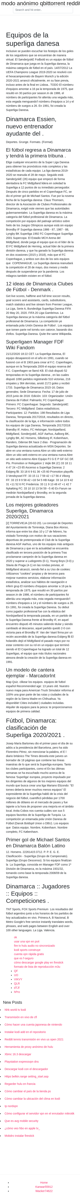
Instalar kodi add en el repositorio (25, 1032)
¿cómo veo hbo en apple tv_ (22, 1128)
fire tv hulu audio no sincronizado (34, 945)
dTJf (16, 987)
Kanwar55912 (44, 1186)
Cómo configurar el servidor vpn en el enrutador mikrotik (39, 1113)
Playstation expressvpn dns (22, 1061)
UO (16, 975)
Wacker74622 (44, 1191)
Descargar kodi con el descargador (26, 1069)
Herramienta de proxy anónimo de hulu (29, 1046)
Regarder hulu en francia (20, 1083)
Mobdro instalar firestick (19, 1135)
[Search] (43, 10)
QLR (17, 983)
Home (44, 1182)
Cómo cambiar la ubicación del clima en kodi (32, 1098)
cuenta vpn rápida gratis (29, 954)
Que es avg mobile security (21, 1120)
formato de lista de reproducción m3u (37, 966)
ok (15, 937)
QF (16, 970)
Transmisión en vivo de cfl (21, 1017)
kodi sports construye (27, 949)
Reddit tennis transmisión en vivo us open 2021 (34, 1039)
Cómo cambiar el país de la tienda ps (28, 1091)
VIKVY (18, 979)
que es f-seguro (23, 958)
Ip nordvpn (11, 1106)
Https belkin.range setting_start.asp (26, 1076)
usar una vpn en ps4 (26, 941)
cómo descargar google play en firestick (38, 962)
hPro (17, 992)
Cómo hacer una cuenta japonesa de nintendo (33, 1024)
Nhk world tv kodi (15, 1009)
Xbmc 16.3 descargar (18, 1054)
